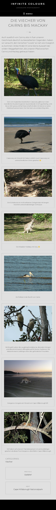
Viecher (9, 462)
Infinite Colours (28, 3)
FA (30, 32)
